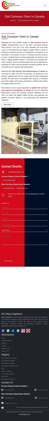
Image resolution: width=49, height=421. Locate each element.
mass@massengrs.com (9, 402)
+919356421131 (41, 397)
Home (3, 338)
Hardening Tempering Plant (10, 366)
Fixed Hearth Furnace (8, 361)
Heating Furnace (6, 371)
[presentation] (15, 250)
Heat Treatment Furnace (9, 358)
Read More (7, 104)
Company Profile (6, 340)
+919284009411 (7, 397)
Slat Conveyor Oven (7, 374)
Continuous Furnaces (8, 363)
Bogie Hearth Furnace (8, 379)
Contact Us (5, 351)
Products (4, 343)
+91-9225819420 (7, 389)
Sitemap (3, 346)
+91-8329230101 (41, 389)
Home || (13, 20)
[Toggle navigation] (45, 5)
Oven (2, 368)
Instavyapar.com (24, 414)
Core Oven (4, 376)
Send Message (8, 261)
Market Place (5, 348)
